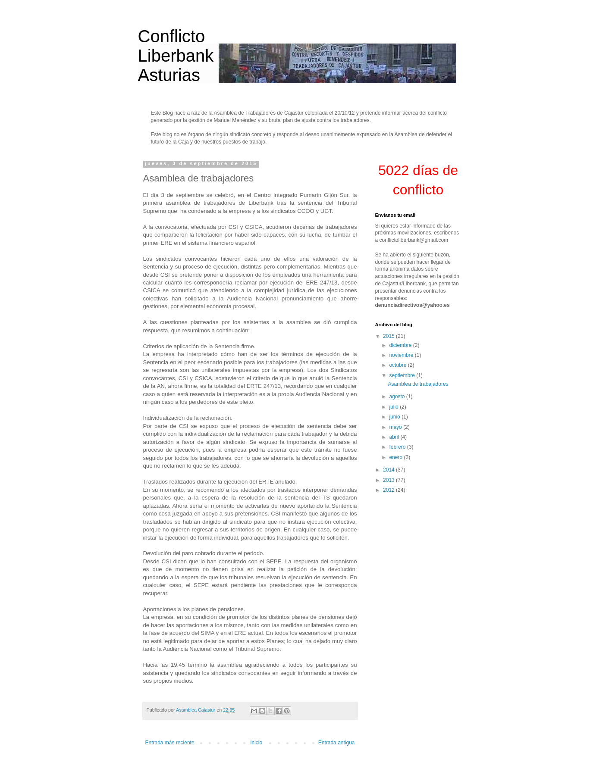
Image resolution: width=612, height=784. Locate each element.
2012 (389, 490)
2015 (389, 336)
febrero (398, 447)
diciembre (401, 345)
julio (394, 407)
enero (396, 457)
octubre (398, 365)
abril (394, 437)
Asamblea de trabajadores (418, 384)
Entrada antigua (336, 743)
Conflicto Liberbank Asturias (176, 55)
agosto (397, 397)
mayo (396, 427)
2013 (389, 480)
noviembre (401, 355)
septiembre (402, 375)
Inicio (256, 743)
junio (395, 417)
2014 (389, 470)
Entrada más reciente (170, 743)
